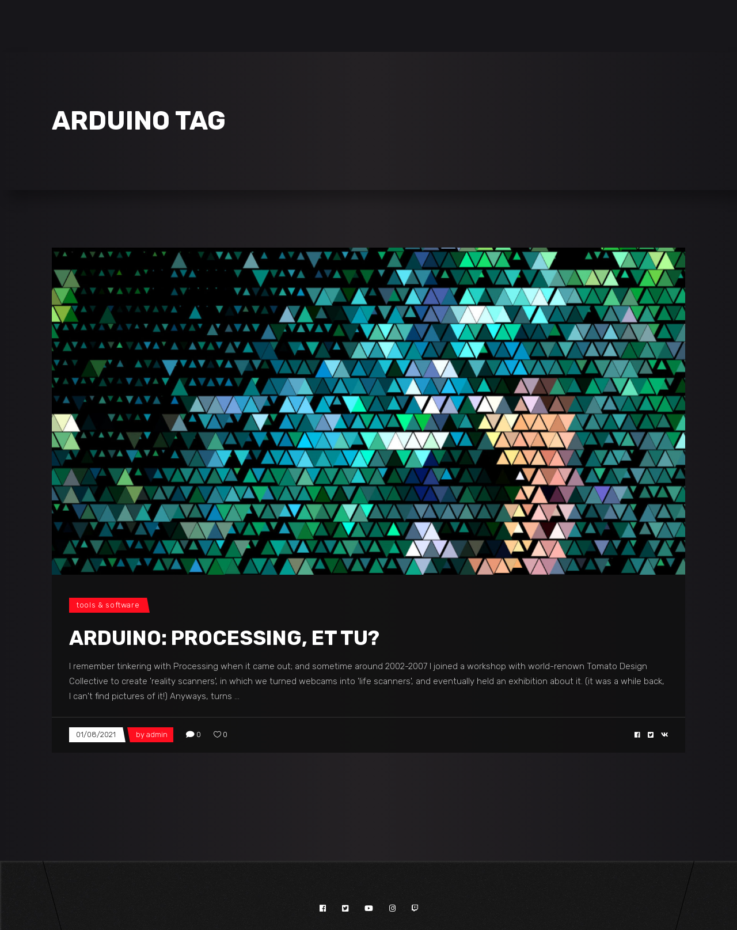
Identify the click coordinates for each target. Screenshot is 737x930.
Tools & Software (108, 605)
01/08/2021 (96, 734)
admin (157, 734)
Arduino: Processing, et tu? (224, 638)
